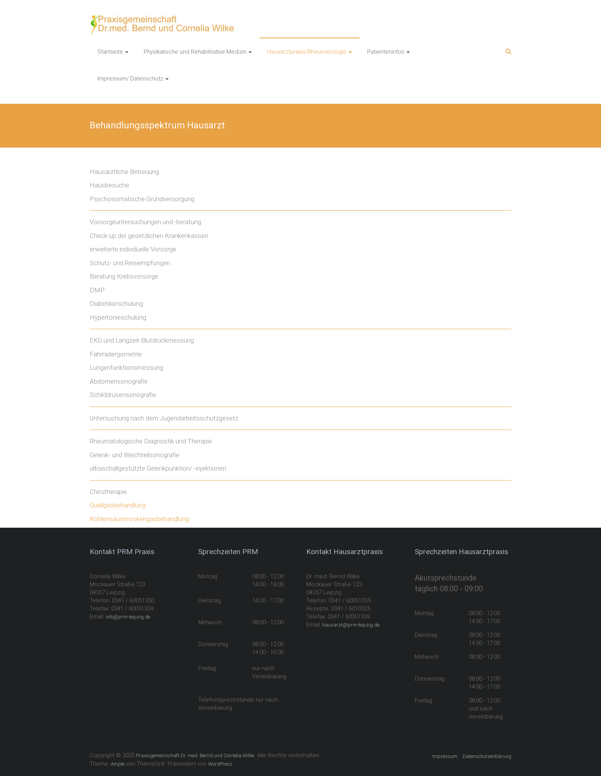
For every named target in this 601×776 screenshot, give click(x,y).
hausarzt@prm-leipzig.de (350, 625)
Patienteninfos (385, 51)
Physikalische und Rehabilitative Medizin (195, 51)
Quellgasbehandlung (118, 505)
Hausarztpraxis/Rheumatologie (306, 51)
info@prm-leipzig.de (128, 617)
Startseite (110, 51)
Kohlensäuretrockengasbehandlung (139, 519)
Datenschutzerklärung (487, 756)
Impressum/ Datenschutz (130, 78)
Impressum (444, 756)
